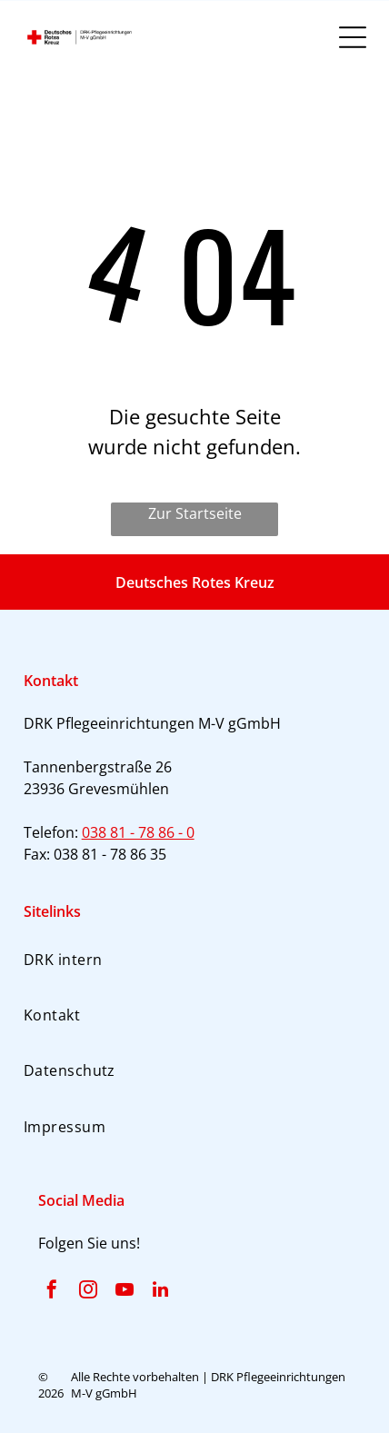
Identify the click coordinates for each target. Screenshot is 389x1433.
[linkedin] (161, 1292)
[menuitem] (195, 958)
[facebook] (51, 1292)
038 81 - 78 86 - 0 (138, 832)
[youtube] (124, 1292)
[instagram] (88, 1292)
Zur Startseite (195, 513)
